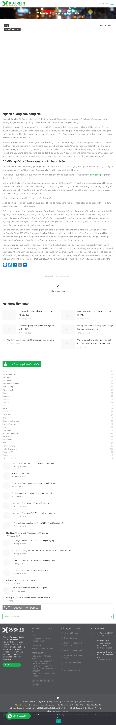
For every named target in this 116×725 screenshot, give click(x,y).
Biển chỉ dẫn (88, 708)
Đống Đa (64, 705)
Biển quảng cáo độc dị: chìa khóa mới (21, 580)
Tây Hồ (98, 705)
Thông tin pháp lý (72, 638)
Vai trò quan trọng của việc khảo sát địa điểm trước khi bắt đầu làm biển (94, 342)
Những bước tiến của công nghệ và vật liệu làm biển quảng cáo (95, 327)
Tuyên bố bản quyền (73, 650)
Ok (59, 721)
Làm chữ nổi (58, 708)
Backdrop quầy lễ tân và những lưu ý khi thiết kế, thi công (35, 483)
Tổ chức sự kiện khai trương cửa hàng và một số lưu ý (34, 493)
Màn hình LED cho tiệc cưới (22, 473)
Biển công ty (34, 705)
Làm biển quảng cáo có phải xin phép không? (94, 313)
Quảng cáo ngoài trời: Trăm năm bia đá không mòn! (33, 560)
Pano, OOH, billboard (73, 708)
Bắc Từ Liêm (81, 705)
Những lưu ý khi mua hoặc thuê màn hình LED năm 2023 (29, 598)
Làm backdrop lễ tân (19, 708)
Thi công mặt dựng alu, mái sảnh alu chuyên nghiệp (33, 540)
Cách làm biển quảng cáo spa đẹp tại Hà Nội (30, 570)
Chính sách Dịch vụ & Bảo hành (73, 644)
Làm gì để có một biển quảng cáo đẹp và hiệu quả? (36, 313)
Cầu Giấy (90, 705)
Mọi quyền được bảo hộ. (83, 702)
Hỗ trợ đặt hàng (71, 633)
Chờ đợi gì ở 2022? (105, 633)
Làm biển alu (46, 708)
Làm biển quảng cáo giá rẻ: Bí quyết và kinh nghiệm (37, 327)
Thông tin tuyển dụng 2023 (73, 656)
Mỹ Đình (72, 705)
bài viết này (95, 175)
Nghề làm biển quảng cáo (62, 276)
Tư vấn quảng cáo (72, 670)
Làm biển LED (34, 708)
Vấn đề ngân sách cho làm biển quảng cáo (29, 588)
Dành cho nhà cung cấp (72, 664)
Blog (6, 26)
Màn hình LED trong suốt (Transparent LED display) (30, 340)
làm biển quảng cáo (15, 642)
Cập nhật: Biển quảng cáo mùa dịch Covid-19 (104, 643)
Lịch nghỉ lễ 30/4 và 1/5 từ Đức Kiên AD (105, 654)
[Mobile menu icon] (112, 3)
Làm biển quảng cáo (12, 29)
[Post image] (9, 315)
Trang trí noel (100, 708)
